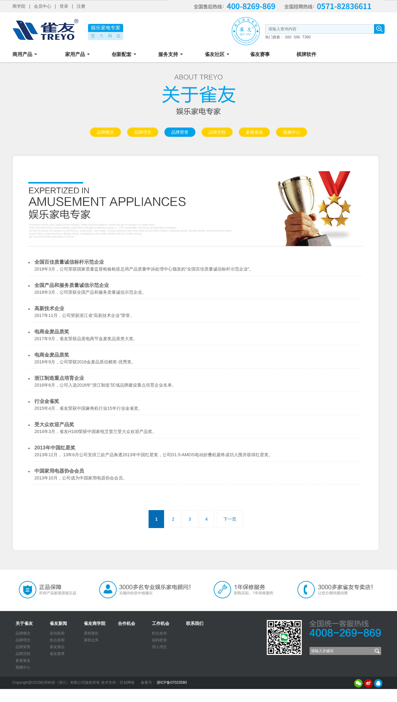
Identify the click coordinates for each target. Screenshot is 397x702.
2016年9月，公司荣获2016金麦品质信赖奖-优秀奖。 (85, 361)
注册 (81, 6)
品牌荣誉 (180, 132)
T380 (306, 37)
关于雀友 (24, 623)
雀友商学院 (94, 623)
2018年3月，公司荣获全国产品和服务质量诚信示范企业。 (90, 292)
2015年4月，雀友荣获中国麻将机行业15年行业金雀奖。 (88, 408)
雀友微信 (57, 647)
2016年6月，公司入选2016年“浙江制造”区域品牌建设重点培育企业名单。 (105, 385)
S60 (288, 37)
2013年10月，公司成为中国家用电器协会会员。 (80, 477)
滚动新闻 (57, 633)
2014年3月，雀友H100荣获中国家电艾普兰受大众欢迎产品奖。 (95, 431)
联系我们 (194, 623)
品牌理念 (142, 132)
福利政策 (159, 640)
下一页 (229, 519)
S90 (296, 37)
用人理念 (159, 647)
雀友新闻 (58, 623)
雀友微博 (57, 654)
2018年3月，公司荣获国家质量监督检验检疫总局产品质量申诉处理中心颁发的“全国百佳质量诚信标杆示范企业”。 (143, 268)
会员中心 (42, 6)
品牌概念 (105, 132)
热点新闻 (57, 640)
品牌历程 (217, 132)
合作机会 (126, 623)
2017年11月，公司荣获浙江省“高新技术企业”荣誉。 (84, 315)
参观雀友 (254, 132)
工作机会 (160, 623)
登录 (64, 6)
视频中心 (291, 132)
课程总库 (91, 640)
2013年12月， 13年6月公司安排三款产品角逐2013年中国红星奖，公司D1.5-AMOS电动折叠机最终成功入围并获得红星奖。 (153, 454)
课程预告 (91, 633)
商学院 (18, 6)
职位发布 (159, 633)
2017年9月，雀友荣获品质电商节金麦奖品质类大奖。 (86, 338)
